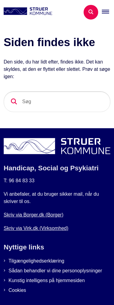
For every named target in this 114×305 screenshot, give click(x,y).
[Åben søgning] (91, 12)
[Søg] (57, 101)
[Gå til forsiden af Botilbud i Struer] (26, 12)
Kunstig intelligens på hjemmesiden (47, 280)
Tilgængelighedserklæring (36, 260)
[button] (108, 12)
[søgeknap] (14, 101)
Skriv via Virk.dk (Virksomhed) (36, 228)
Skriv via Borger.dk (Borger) (34, 214)
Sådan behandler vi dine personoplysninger (55, 270)
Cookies (17, 290)
